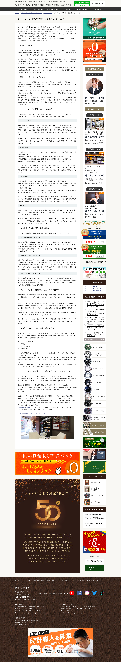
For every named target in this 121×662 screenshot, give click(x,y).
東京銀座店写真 (94, 124)
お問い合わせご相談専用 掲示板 (94, 454)
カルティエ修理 (94, 368)
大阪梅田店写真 (94, 158)
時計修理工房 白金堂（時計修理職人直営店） (22, 4)
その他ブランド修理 (94, 418)
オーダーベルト (94, 502)
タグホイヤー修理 (94, 375)
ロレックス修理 (94, 347)
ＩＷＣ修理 (94, 389)
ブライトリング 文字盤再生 (93, 290)
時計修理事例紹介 (82, 9)
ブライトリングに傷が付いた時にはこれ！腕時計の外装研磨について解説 (95, 327)
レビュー (99, 241)
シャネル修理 (94, 403)
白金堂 (94, 561)
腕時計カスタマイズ (94, 495)
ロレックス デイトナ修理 (94, 354)
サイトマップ (98, 580)
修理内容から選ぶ (52, 9)
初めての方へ (94, 28)
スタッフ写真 (94, 86)
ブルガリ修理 (94, 382)
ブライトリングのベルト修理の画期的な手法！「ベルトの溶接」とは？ (95, 334)
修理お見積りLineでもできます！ (82, 3)
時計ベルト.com (94, 568)
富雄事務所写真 (94, 198)
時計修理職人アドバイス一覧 (94, 339)
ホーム (17, 13)
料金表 (67, 9)
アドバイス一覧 (47, 13)
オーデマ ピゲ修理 (94, 411)
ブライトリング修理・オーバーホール (31, 13)
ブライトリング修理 (94, 396)
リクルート (81, 580)
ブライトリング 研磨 (91, 286)
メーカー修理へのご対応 (67, 580)
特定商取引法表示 (39, 580)
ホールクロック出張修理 (94, 489)
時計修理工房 (22, 588)
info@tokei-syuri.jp (29, 599)
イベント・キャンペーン (94, 467)
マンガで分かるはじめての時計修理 (94, 272)
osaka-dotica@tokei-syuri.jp (74, 613)
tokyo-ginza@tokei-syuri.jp (28, 613)
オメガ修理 (94, 361)
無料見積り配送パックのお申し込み (47, 463)
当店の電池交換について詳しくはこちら (31, 413)
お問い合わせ (97, 3)
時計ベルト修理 (94, 432)
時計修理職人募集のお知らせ (95, 514)
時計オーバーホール (94, 425)
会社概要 (29, 580)
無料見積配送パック (25, 407)
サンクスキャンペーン (94, 542)
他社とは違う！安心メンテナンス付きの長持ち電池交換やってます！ (94, 442)
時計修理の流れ (22, 9)
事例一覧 (99, 256)
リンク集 (89, 580)
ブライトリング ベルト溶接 (93, 288)
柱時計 (94, 482)
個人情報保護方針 (52, 580)
